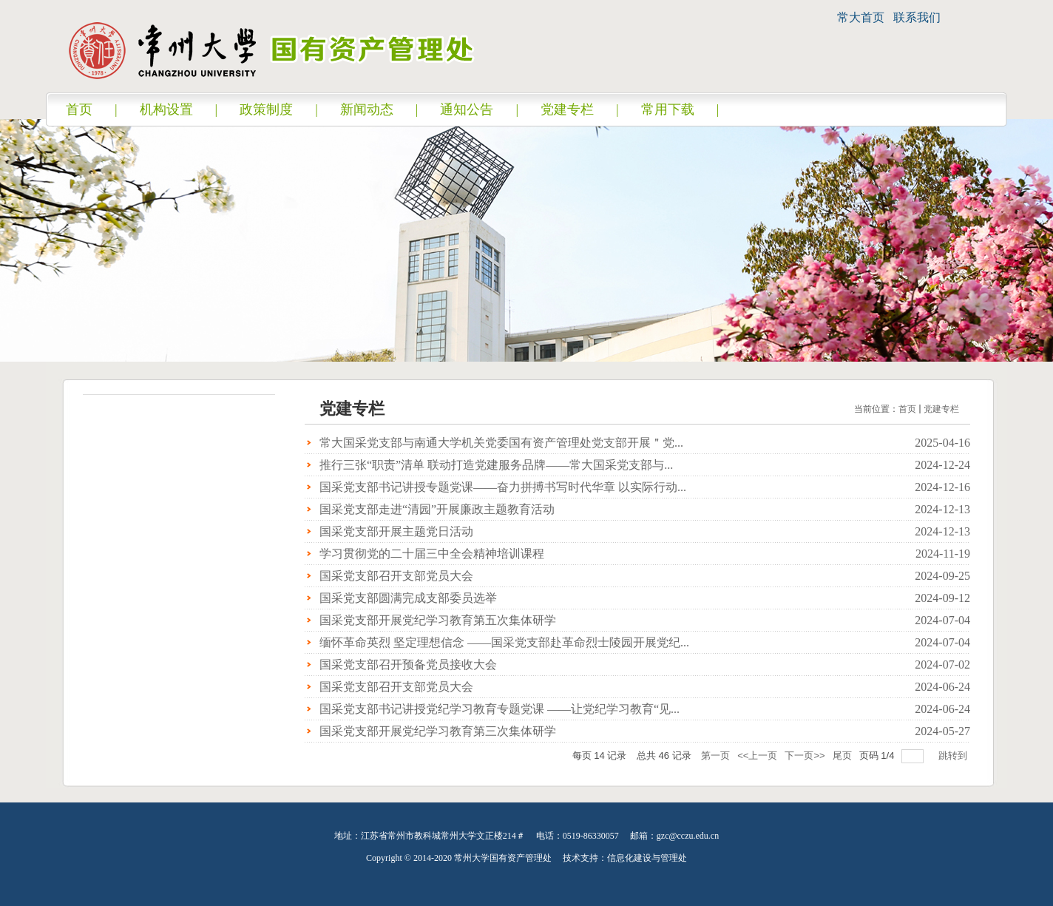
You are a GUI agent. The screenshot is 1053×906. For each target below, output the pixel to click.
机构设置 (166, 109)
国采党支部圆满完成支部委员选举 (408, 598)
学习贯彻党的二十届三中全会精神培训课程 (431, 553)
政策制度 (266, 109)
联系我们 (917, 17)
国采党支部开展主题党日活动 (396, 531)
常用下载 (667, 109)
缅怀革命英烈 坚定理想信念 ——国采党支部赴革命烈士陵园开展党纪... (504, 642)
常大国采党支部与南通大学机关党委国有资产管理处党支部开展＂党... (501, 442)
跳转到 (954, 755)
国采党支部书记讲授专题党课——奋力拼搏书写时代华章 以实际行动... (502, 487)
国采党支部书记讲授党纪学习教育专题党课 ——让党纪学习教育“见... (499, 709)
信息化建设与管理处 (647, 858)
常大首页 (860, 17)
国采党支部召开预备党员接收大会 (408, 664)
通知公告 (466, 109)
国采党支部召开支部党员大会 (396, 575)
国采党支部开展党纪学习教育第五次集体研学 (437, 620)
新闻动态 (366, 109)
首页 (79, 109)
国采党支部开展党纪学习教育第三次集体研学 (437, 731)
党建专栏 (567, 109)
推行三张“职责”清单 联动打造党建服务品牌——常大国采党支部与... (496, 465)
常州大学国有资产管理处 (503, 858)
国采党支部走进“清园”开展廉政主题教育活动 (437, 509)
